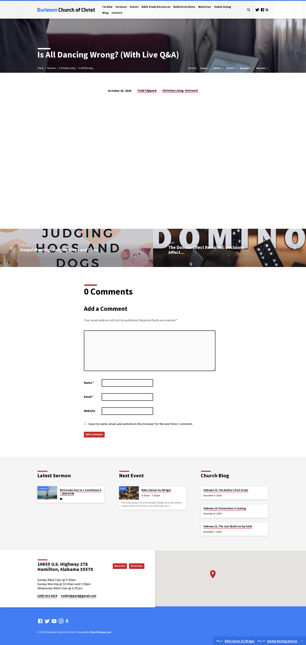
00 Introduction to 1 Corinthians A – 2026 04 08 (80, 491)
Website (89, 411)
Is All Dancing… (86, 68)
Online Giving (222, 7)
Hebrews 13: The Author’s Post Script (226, 490)
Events (134, 7)
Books (231, 68)
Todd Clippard (146, 90)
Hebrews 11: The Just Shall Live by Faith (228, 526)
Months (262, 68)
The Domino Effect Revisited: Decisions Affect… (206, 250)
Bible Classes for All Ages (156, 490)
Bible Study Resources (156, 7)
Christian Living (67, 68)
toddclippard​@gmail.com (78, 596)
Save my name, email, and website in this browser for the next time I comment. (140, 424)
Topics (205, 68)
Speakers (247, 68)
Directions (134, 565)
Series (218, 68)
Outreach (191, 90)
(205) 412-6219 (47, 596)
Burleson (66, 9)
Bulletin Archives (184, 7)
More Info (112, 565)
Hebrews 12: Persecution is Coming (225, 508)
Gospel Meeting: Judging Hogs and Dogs (59, 250)
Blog (105, 12)
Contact (117, 12)
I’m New (107, 7)
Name (89, 383)
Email (88, 397)
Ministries (204, 7)
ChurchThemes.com (100, 632)
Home (40, 68)
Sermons (121, 7)
